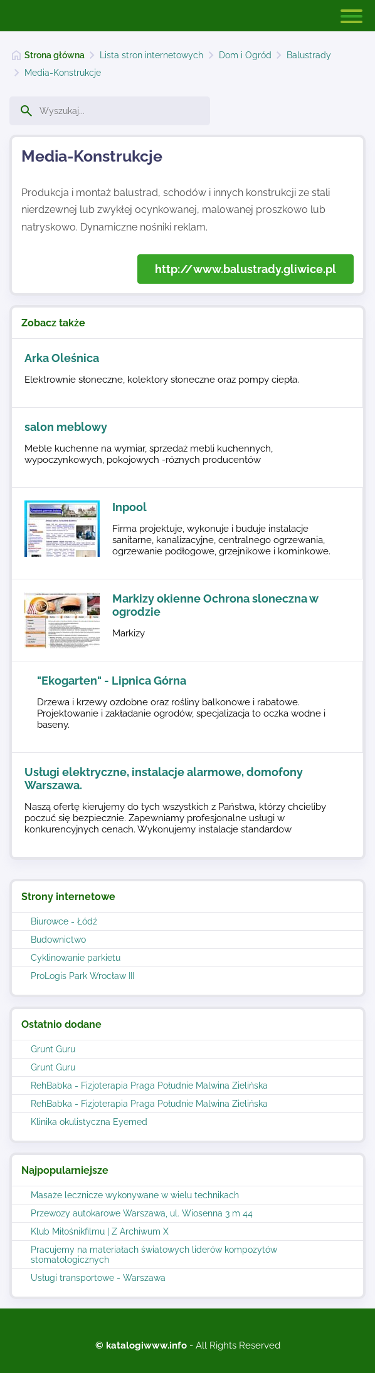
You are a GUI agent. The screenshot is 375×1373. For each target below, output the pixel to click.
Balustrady (309, 55)
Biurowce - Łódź (64, 921)
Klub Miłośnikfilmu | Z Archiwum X (100, 1231)
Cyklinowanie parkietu (75, 958)
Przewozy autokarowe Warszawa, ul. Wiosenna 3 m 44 (142, 1213)
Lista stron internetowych (151, 55)
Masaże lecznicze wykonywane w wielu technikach (135, 1195)
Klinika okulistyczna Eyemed (89, 1122)
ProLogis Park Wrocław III (82, 976)
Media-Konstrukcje (62, 73)
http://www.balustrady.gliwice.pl (245, 269)
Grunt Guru (53, 1049)
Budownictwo (58, 940)
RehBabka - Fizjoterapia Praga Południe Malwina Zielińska (149, 1085)
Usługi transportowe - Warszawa (98, 1278)
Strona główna (54, 55)
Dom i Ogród (245, 55)
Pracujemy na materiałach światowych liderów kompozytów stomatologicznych (154, 1255)
